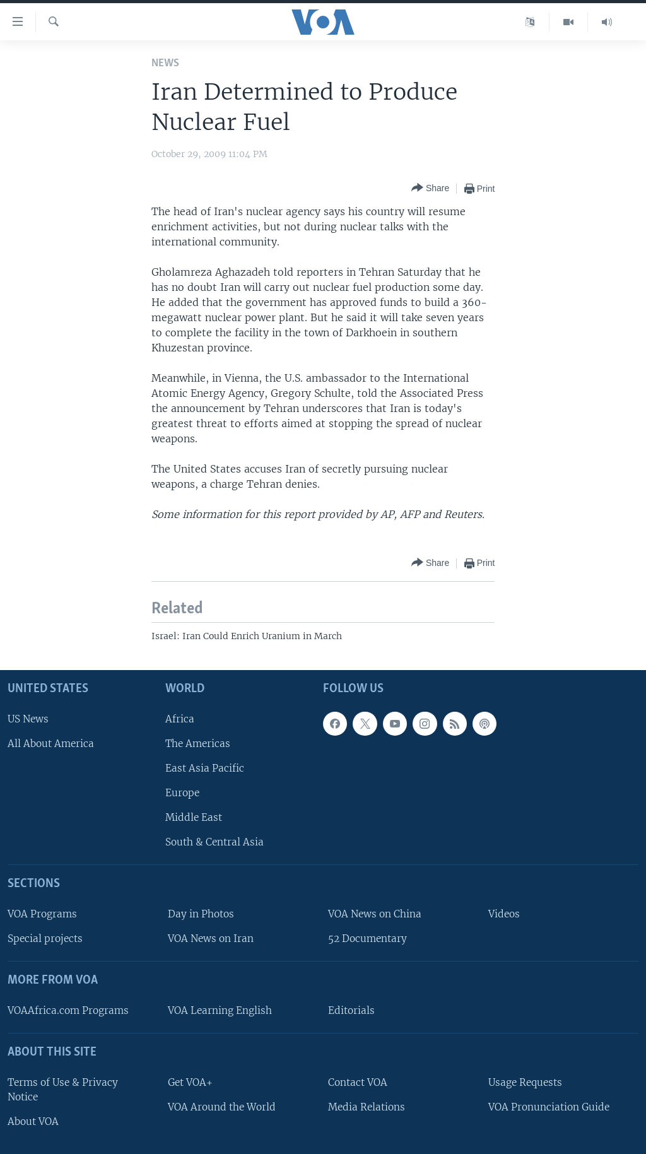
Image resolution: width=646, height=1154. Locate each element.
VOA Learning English (220, 1010)
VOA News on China (374, 914)
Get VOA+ (190, 1082)
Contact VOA (357, 1082)
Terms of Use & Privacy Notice (63, 1089)
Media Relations (366, 1107)
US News (28, 719)
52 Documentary (367, 939)
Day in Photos (201, 914)
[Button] (430, 188)
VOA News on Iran (211, 939)
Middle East (193, 817)
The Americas (197, 744)
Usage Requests (525, 1082)
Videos (504, 914)
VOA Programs (42, 914)
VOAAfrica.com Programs (68, 1010)
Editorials (351, 1010)
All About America (51, 744)
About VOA (33, 1122)
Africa (179, 719)
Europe (182, 793)
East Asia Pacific (204, 768)
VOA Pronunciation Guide (548, 1107)
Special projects (45, 939)
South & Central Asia (214, 842)
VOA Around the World (222, 1107)
